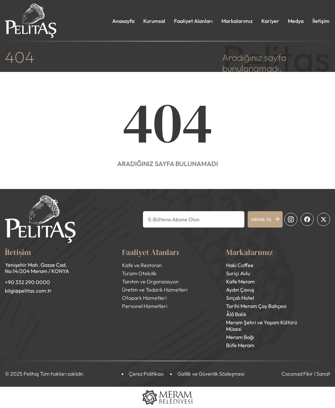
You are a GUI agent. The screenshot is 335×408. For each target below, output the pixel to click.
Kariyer (270, 21)
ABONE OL (265, 219)
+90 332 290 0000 (27, 282)
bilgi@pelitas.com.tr (28, 290)
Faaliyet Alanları (193, 21)
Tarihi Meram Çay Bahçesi (256, 306)
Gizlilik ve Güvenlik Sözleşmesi (210, 373)
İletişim (320, 21)
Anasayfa (123, 21)
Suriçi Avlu (238, 273)
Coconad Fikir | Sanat (305, 373)
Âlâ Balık (236, 314)
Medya (296, 21)
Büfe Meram (240, 345)
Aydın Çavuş (240, 289)
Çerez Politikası (146, 373)
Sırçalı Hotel (240, 298)
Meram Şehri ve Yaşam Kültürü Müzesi (261, 325)
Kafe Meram (240, 281)
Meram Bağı (240, 337)
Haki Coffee (240, 265)
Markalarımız (237, 21)
